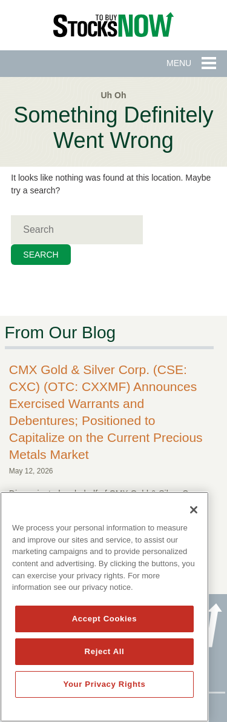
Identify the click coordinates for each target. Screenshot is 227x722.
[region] (104, 607)
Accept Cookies (104, 618)
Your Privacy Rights (104, 684)
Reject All (105, 651)
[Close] (193, 509)
